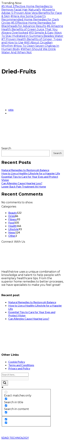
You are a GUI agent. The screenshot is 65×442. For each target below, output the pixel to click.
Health (12, 225)
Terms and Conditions (21, 365)
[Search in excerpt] (6, 412)
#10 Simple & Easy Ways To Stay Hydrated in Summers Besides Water (32, 34)
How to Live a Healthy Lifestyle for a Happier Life (30, 173)
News (11, 232)
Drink (11, 216)
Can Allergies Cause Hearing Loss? (21, 183)
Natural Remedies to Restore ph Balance (25, 170)
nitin (11, 109)
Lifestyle (13, 229)
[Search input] (15, 375)
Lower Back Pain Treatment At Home (23, 186)
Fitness (12, 219)
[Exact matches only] (6, 392)
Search (6, 148)
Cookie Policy (16, 361)
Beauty (12, 212)
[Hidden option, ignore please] (6, 419)
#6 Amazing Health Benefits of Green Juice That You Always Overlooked (32, 29)
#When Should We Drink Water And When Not (28, 50)
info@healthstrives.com (17, 288)
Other (11, 235)
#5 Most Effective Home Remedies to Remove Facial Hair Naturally (27, 8)
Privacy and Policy (19, 368)
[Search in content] (6, 405)
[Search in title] (6, 399)
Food (11, 222)
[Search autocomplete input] (15, 378)
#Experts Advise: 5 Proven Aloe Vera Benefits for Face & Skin (31, 13)
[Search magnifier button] (4, 383)
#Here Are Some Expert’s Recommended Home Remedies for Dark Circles (30, 19)
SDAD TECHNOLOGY (15, 437)
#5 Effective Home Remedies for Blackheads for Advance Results (28, 24)
